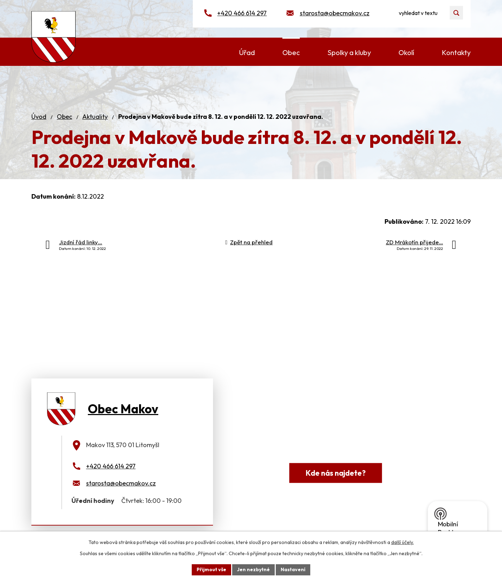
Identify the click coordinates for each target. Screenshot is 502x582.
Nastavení (293, 569)
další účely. (402, 542)
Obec (64, 117)
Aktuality (95, 117)
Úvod (38, 117)
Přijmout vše (211, 569)
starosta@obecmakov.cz (335, 13)
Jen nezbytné (253, 569)
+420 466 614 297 (242, 13)
